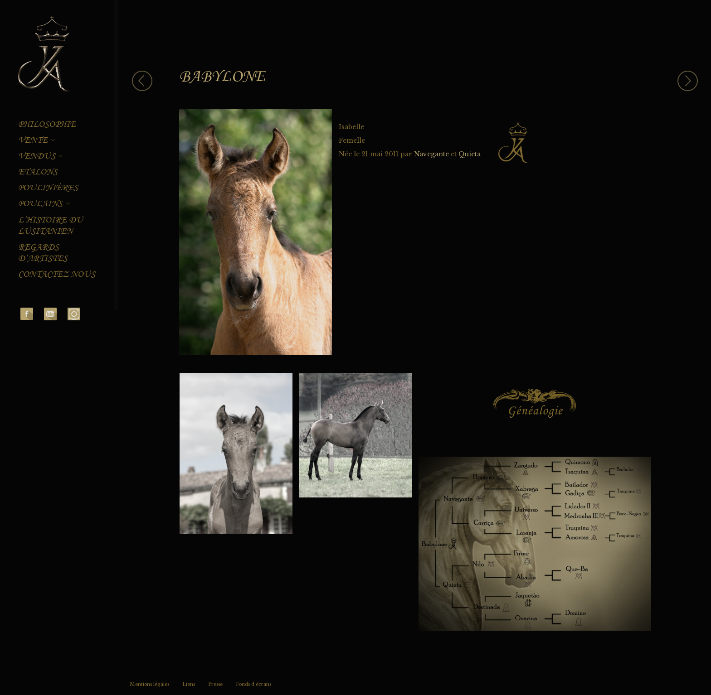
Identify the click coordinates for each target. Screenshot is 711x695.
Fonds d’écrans (253, 684)
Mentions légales (149, 684)
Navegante (431, 154)
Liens (188, 684)
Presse (215, 684)
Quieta (469, 154)
